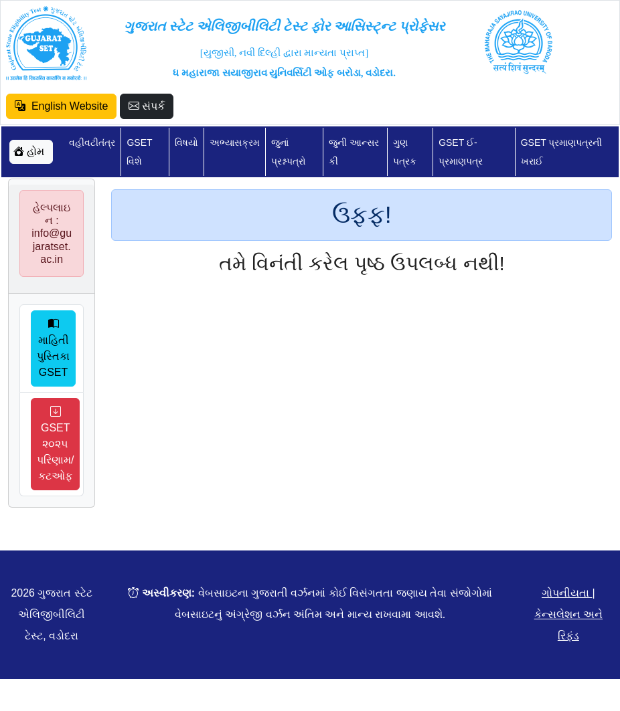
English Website (61, 106)
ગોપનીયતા (567, 593)
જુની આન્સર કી (354, 152)
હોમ (28, 151)
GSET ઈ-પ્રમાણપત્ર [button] (461, 152)
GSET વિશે (139, 152)
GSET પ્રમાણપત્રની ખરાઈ (562, 152)
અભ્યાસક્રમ (235, 142)
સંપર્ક (147, 106)
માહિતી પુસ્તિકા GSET (53, 348)
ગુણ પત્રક (404, 152)
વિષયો (186, 142)
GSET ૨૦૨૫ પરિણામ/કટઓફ (55, 444)
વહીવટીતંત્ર (92, 142)
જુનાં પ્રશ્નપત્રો (288, 152)
